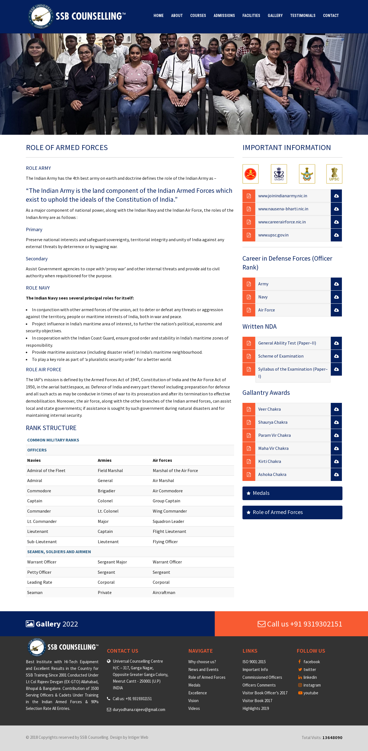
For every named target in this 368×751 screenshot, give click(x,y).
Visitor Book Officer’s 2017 (264, 692)
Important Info (255, 669)
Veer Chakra (269, 409)
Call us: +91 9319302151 (132, 698)
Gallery (275, 15)
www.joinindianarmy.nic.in (282, 195)
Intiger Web (138, 737)
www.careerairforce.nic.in (282, 221)
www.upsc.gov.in (273, 235)
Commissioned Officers (262, 677)
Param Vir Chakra (274, 435)
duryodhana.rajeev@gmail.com (139, 709)
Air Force (266, 310)
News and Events (203, 669)
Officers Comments (259, 685)
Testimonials (303, 15)
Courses (198, 15)
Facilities (251, 15)
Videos (194, 708)
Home (159, 15)
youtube (308, 692)
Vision (193, 700)
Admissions (224, 15)
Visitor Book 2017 (257, 700)
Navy (262, 297)
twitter (307, 669)
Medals (258, 492)
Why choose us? (202, 661)
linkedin (307, 677)
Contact (331, 15)
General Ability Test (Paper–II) (287, 343)
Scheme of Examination (281, 356)
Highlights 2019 (255, 708)
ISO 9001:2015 (254, 661)
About (177, 15)
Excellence (197, 692)
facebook (309, 661)
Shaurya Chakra (272, 422)
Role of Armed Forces (275, 511)
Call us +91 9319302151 (300, 624)
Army (263, 283)
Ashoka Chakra (272, 474)
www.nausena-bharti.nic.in (283, 208)
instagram (309, 685)
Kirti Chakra (269, 461)
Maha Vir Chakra (273, 448)
